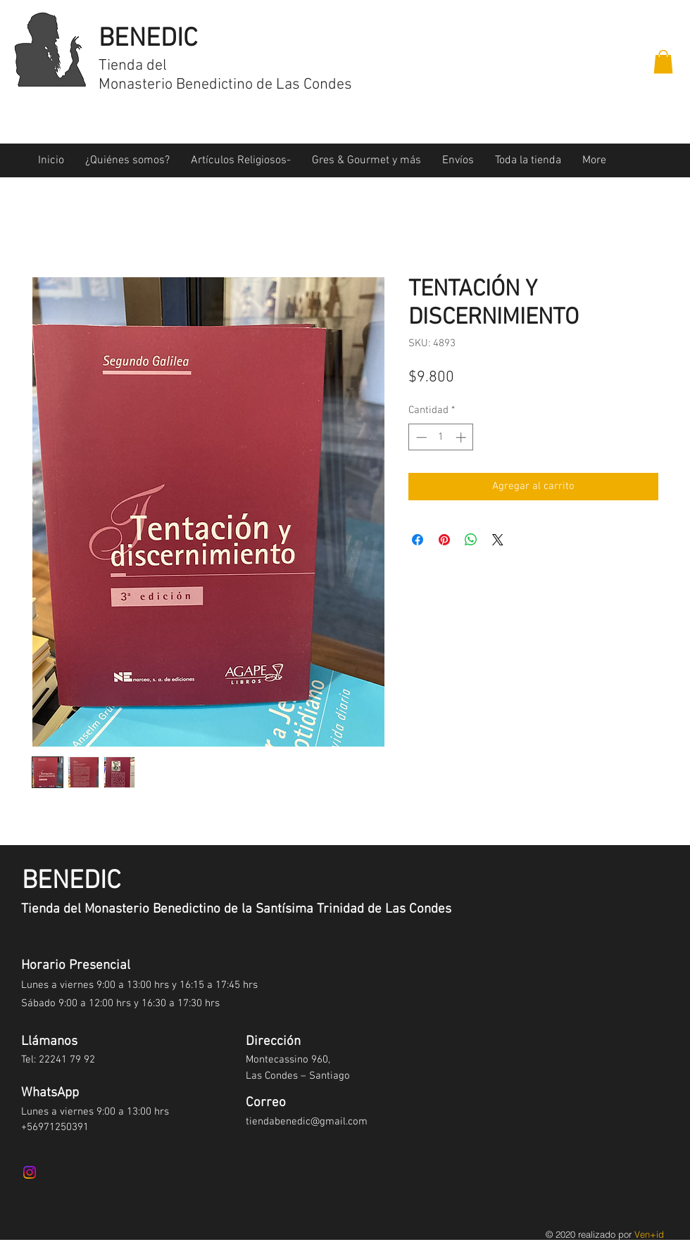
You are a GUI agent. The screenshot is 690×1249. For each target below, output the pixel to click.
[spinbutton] (441, 437)
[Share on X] (497, 539)
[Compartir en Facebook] (417, 539)
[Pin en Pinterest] (444, 539)
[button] (663, 61)
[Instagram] (29, 1172)
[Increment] (462, 437)
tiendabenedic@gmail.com (307, 1121)
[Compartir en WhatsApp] (471, 539)
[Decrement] (419, 437)
